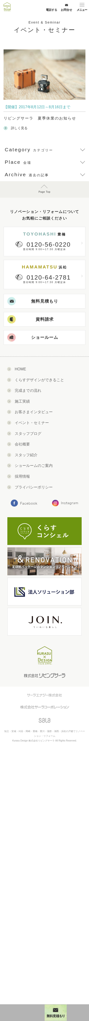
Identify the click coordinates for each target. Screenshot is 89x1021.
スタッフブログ (28, 434)
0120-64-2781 (49, 277)
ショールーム (32, 337)
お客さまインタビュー (34, 412)
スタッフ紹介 (26, 455)
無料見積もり (32, 301)
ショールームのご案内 (34, 466)
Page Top (44, 192)
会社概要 (22, 444)
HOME (20, 369)
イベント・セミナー (32, 423)
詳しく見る (16, 128)
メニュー (82, 10)
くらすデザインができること (39, 380)
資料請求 (30, 319)
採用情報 (22, 476)
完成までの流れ (28, 390)
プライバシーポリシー (34, 487)
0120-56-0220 (49, 244)
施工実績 (22, 401)
